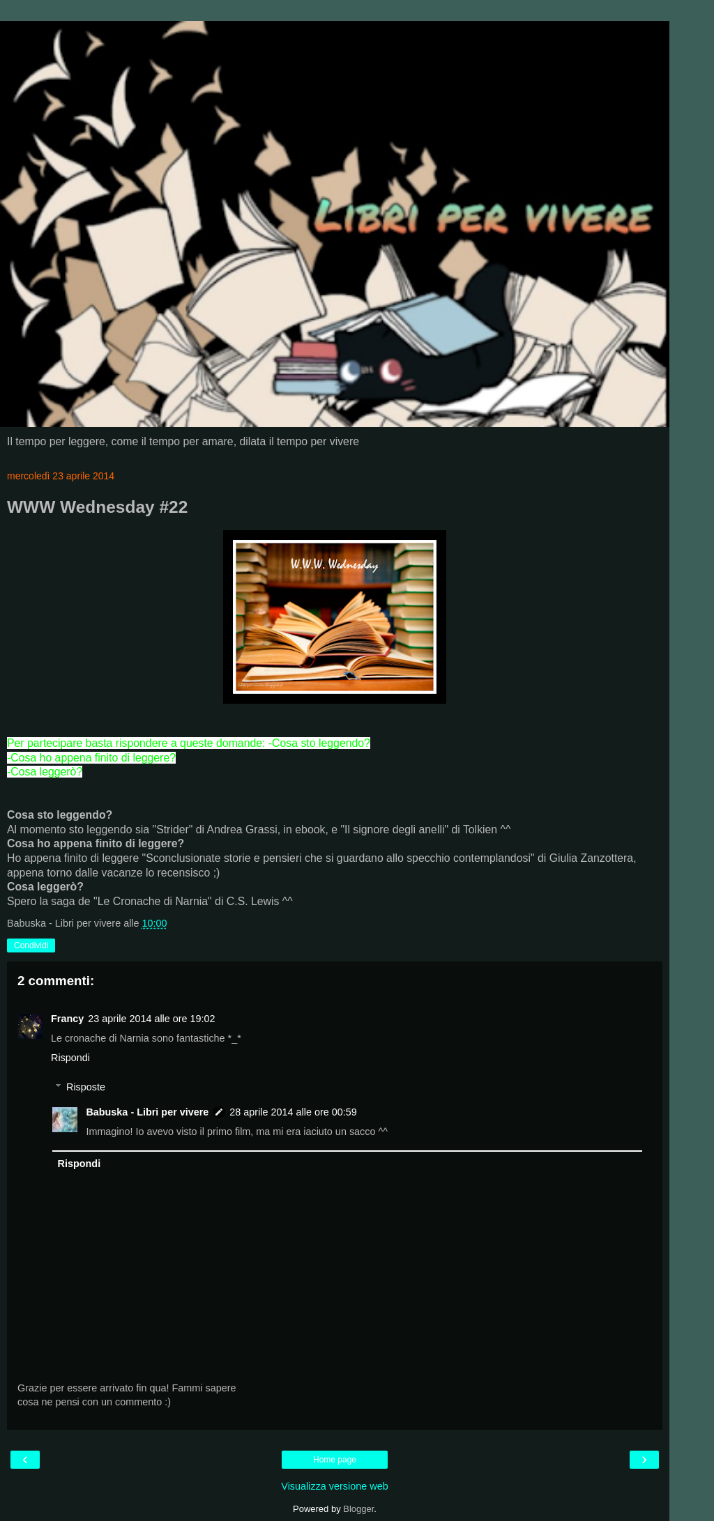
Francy (67, 1018)
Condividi (31, 945)
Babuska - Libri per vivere (147, 1112)
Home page (334, 1460)
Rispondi (70, 1057)
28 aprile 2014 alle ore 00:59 (292, 1112)
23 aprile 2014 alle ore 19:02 (151, 1018)
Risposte (85, 1087)
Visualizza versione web (334, 1486)
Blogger (358, 1509)
